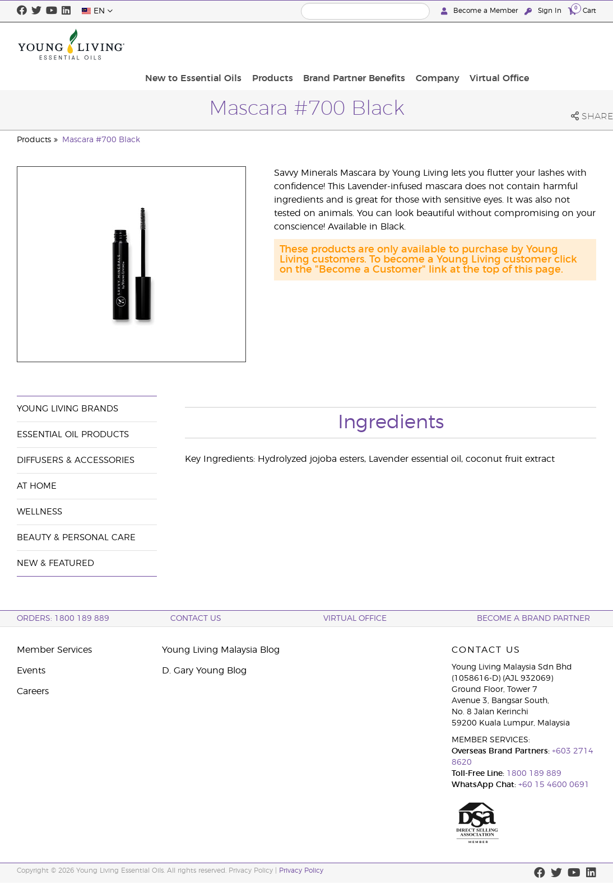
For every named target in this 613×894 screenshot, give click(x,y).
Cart (582, 10)
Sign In (544, 11)
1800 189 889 (532, 774)
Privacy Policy (301, 870)
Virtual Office (563, 44)
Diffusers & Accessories (75, 460)
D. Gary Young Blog (204, 670)
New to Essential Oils (272, 44)
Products (347, 44)
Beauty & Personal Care (76, 537)
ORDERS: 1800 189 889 (63, 618)
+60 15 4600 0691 (553, 785)
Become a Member (480, 11)
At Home (37, 486)
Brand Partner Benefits (425, 44)
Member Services (54, 649)
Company (505, 44)
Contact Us (195, 618)
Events (31, 670)
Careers (33, 691)
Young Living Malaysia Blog (221, 649)
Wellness (39, 512)
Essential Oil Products (73, 434)
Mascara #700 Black (101, 140)
